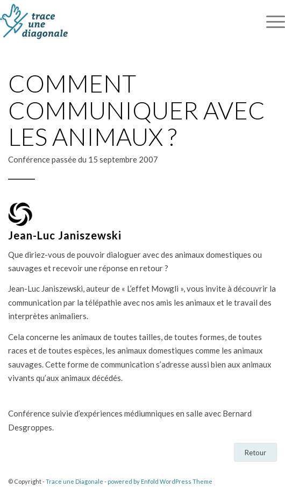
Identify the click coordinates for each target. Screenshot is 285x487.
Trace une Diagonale (74, 481)
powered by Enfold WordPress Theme (160, 481)
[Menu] (270, 21)
